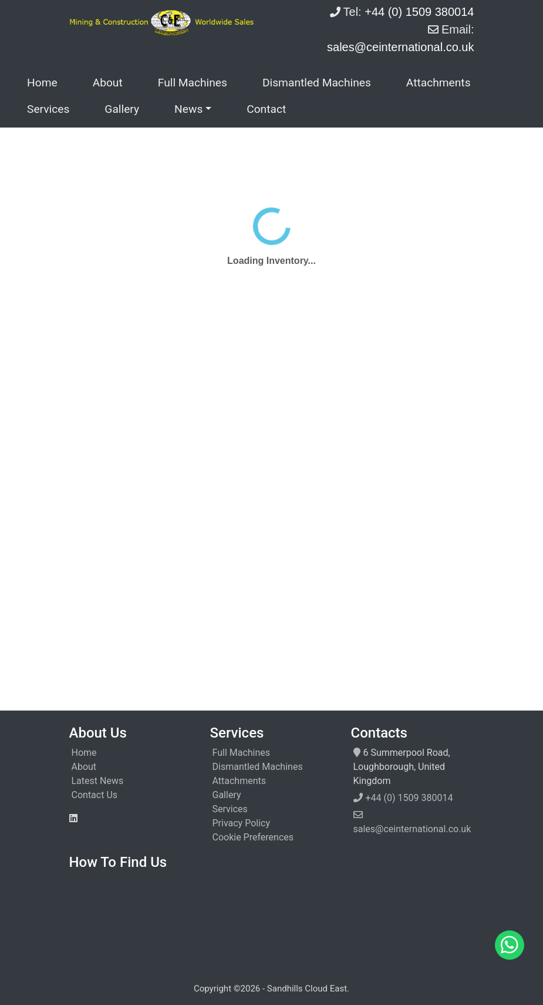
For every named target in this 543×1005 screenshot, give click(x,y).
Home (42, 82)
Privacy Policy (242, 823)
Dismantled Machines (316, 82)
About (108, 82)
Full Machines (192, 82)
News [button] (188, 109)
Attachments (438, 82)
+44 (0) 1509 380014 (409, 797)
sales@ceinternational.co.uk (412, 829)
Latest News (98, 780)
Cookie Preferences (253, 837)
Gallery (121, 109)
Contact (266, 109)
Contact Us (95, 794)
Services (48, 109)
